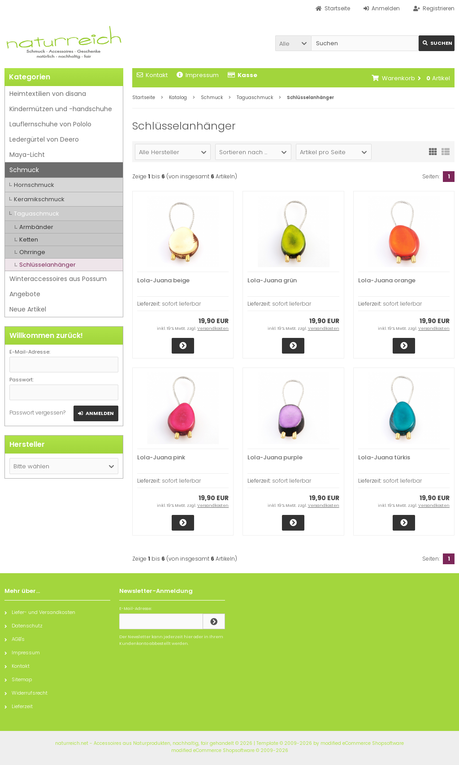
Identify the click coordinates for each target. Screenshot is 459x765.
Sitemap (18, 679)
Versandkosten (213, 328)
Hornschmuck (34, 185)
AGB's (14, 639)
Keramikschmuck (39, 199)
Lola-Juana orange (387, 280)
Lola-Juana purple (275, 457)
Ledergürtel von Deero (44, 139)
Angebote (24, 294)
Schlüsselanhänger (47, 264)
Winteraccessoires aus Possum (58, 278)
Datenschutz (23, 625)
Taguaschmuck (36, 213)
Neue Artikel (27, 309)
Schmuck (24, 169)
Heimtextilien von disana (47, 93)
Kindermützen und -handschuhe (60, 108)
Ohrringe (32, 252)
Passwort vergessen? (37, 412)
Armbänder (36, 227)
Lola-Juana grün (272, 280)
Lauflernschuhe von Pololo (50, 124)
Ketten (28, 239)
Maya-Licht (27, 154)
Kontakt (152, 75)
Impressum (198, 75)
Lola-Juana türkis (384, 457)
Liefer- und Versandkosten (39, 612)
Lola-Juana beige (163, 280)
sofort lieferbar (181, 303)
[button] (293, 43)
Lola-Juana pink (161, 457)
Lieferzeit (18, 706)
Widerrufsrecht (26, 692)
